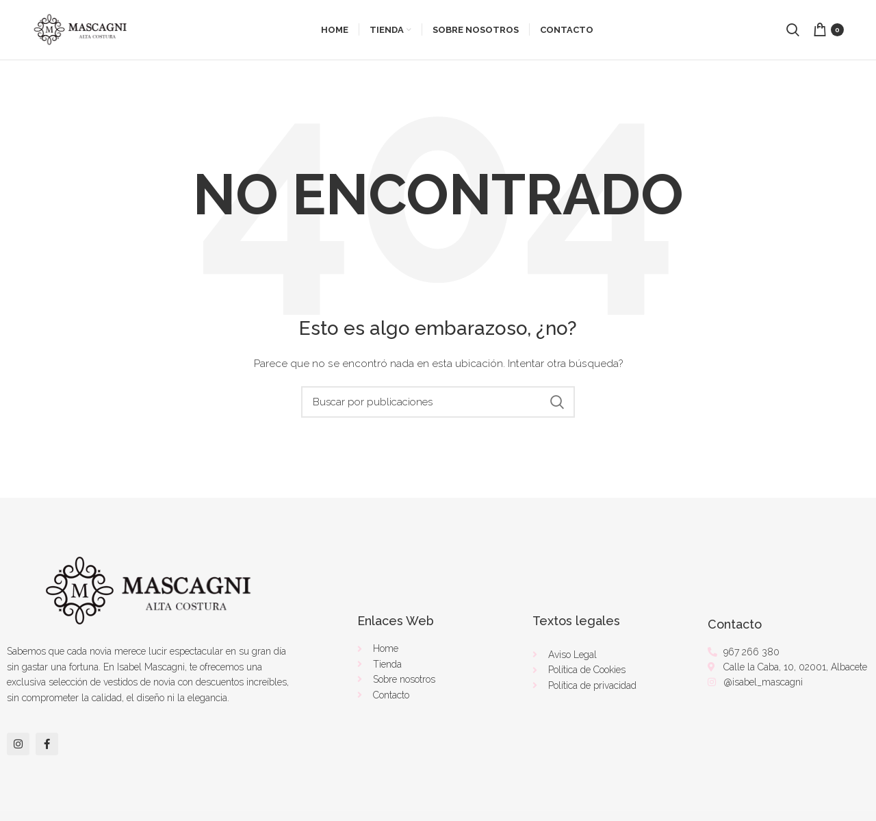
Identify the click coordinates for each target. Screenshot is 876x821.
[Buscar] (438, 404)
